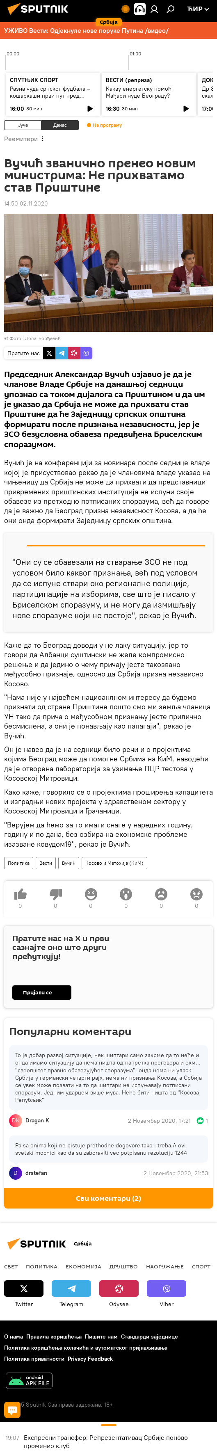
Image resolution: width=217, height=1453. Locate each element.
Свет (11, 1266)
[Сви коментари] (12, 1410)
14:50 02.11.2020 (26, 203)
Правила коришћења (54, 1336)
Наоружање (165, 1266)
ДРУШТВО (124, 1266)
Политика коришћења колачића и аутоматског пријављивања (85, 1347)
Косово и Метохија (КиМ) (114, 863)
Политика (19, 863)
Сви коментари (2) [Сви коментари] (108, 1198)
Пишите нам (101, 1336)
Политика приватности (34, 1358)
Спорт (201, 1266)
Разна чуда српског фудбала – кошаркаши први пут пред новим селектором (50, 95)
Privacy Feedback (90, 1358)
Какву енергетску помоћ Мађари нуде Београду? (138, 92)
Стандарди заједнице (149, 1336)
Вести (45, 863)
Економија (83, 1266)
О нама (13, 1336)
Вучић (68, 863)
